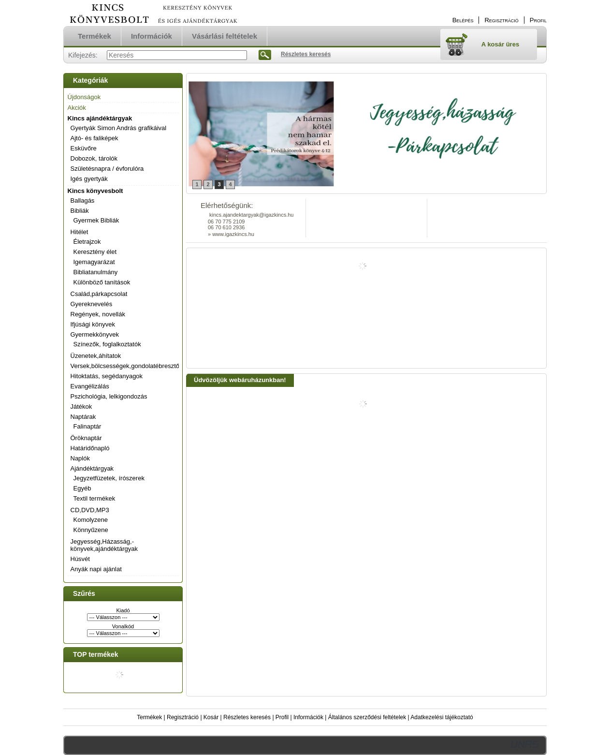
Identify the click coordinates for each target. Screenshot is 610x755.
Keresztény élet (95, 251)
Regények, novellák (98, 314)
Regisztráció (183, 717)
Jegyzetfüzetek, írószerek (109, 478)
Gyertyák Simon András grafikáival (119, 128)
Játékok (81, 406)
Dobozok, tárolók (94, 158)
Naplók (80, 458)
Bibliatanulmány (95, 272)
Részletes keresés (247, 717)
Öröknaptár (86, 438)
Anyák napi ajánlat (96, 569)
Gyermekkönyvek (95, 334)
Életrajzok (87, 241)
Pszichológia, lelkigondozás (109, 396)
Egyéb (82, 488)
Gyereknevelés (92, 304)
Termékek (149, 717)
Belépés (463, 20)
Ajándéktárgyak (92, 468)
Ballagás (83, 200)
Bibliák (80, 210)
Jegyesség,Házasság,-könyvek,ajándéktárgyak (104, 545)
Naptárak (83, 416)
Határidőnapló (90, 448)
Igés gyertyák (89, 178)
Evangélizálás (90, 386)
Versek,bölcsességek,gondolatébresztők (127, 366)
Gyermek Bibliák (96, 220)
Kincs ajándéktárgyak (100, 118)
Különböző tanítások (102, 282)
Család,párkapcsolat (99, 293)
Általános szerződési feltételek (367, 717)
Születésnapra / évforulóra (107, 168)
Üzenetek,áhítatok (96, 355)
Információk (308, 717)
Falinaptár (87, 426)
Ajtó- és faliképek (94, 138)
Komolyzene (90, 519)
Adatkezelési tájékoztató (441, 717)
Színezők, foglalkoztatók (107, 344)
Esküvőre (84, 148)
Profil (282, 717)
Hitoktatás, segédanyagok (107, 376)
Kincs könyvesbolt (95, 190)
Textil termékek (94, 498)
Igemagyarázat (94, 262)
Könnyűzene (90, 529)
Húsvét (80, 559)
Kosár (210, 717)
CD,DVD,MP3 (90, 510)
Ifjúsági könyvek (93, 324)
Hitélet (79, 232)
